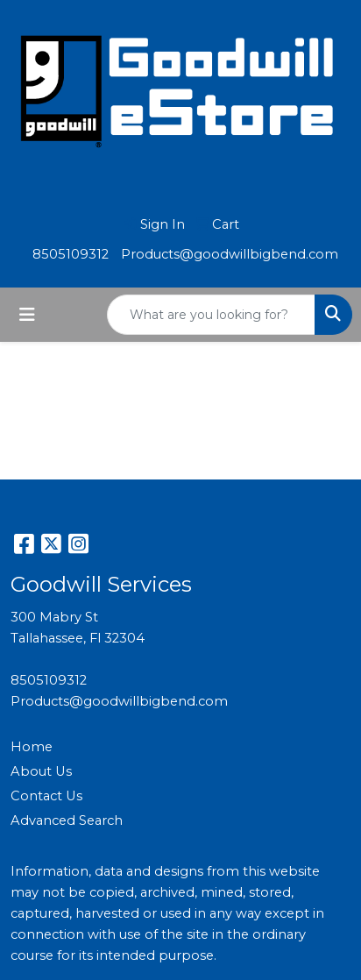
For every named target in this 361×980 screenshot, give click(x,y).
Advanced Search (67, 820)
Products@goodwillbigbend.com (229, 254)
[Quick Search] (211, 315)
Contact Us (46, 796)
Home (32, 747)
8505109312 (70, 254)
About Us (41, 771)
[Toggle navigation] (27, 314)
